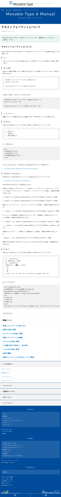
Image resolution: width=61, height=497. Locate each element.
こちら (55, 37)
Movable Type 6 (17, 10)
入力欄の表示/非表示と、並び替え (15, 342)
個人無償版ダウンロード (8, 481)
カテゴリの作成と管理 (11, 338)
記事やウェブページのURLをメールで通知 (18, 354)
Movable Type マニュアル (9, 439)
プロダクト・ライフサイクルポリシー (12, 417)
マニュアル (8, 10)
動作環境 (5, 450)
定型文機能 (7, 350)
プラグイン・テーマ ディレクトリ (10, 457)
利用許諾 (5, 468)
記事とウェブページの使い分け (14, 322)
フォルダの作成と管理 (11, 346)
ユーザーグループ (7, 415)
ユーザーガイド (6, 373)
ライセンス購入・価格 (7, 475)
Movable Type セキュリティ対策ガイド (13, 452)
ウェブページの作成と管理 (13, 330)
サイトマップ (6, 421)
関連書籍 (5, 412)
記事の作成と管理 (9, 326)
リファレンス (6, 448)
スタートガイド (6, 365)
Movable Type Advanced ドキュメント (13, 444)
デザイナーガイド (6, 377)
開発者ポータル (7, 446)
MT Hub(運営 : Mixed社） (8, 459)
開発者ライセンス (6, 479)
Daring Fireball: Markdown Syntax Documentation (21, 168)
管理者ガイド (5, 369)
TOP (2, 10)
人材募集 (4, 430)
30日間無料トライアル (7, 477)
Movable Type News (7, 426)
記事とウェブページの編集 (13, 334)
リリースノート (7, 419)
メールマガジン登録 (7, 428)
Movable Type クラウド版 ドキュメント (13, 441)
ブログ (4, 410)
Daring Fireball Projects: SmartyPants (17, 180)
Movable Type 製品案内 (8, 473)
